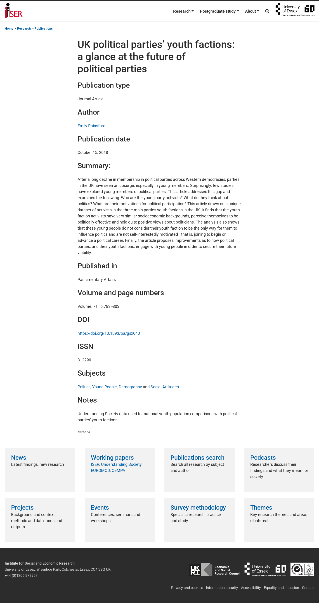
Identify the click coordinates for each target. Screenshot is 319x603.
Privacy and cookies (187, 588)
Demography (130, 386)
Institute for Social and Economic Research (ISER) (14, 11)
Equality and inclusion (281, 588)
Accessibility (251, 588)
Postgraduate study (218, 11)
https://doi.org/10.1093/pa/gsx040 (109, 333)
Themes (261, 507)
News (18, 457)
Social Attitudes (165, 386)
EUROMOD (100, 470)
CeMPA (118, 470)
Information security (222, 588)
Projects (22, 507)
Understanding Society (121, 464)
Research (182, 11)
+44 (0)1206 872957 (21, 575)
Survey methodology (198, 507)
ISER (95, 464)
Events (100, 507)
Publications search (197, 457)
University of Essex (295, 11)
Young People (104, 386)
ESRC (214, 569)
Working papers (112, 457)
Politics (84, 386)
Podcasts (263, 457)
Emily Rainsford (91, 125)
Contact (308, 588)
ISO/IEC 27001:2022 (302, 569)
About (250, 11)
